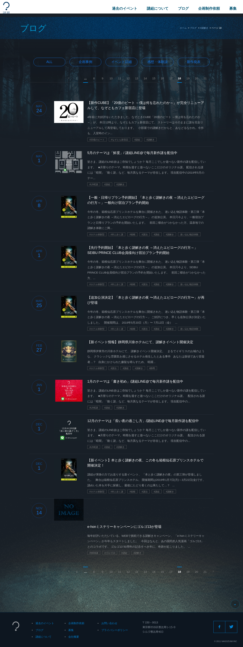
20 (196, 78)
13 (136, 78)
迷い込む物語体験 (189, 234)
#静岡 (152, 368)
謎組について (156, 8)
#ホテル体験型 (96, 234)
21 (205, 78)
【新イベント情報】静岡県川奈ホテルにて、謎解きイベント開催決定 (140, 342)
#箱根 (132, 234)
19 (188, 78)
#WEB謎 (93, 553)
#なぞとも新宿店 (119, 139)
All (49, 62)
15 (153, 78)
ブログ (182, 8)
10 (111, 78)
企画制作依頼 (208, 8)
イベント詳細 (121, 62)
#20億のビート (97, 139)
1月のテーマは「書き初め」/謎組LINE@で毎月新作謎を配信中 (135, 381)
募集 (231, 8)
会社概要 (73, 636)
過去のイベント (123, 8)
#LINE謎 (93, 184)
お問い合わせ (109, 623)
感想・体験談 (157, 62)
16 (162, 78)
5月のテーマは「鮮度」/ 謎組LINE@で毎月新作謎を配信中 (132, 153)
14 (145, 78)
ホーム (183, 28)
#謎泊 (145, 234)
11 (119, 78)
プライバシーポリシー (114, 630)
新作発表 (193, 62)
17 (171, 78)
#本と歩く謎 (117, 234)
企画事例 (85, 62)
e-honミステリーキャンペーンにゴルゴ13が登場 (124, 527)
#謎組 (137, 139)
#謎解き (204, 28)
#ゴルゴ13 (109, 553)
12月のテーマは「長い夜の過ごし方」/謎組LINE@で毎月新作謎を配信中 (143, 421)
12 (128, 78)
